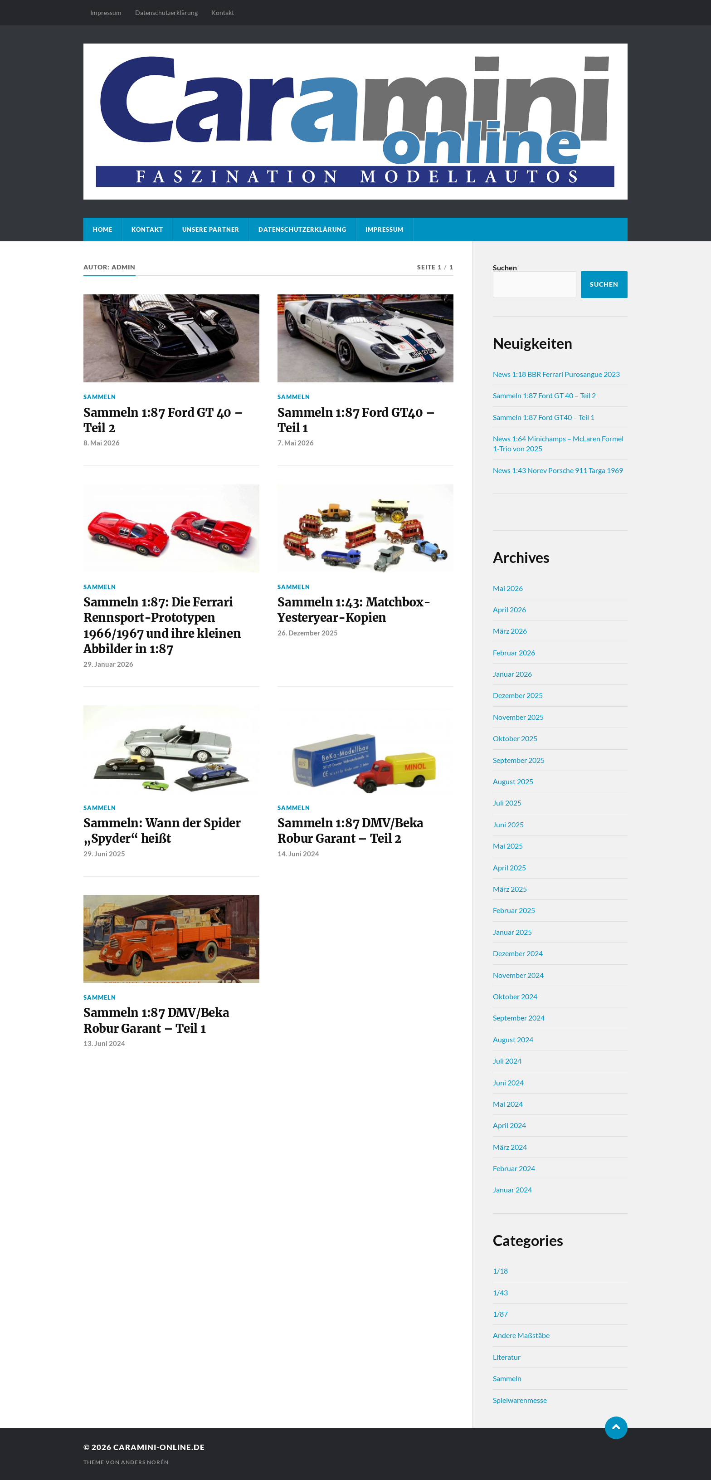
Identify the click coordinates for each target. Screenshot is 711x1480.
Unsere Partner (210, 229)
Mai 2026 (508, 588)
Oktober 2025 (515, 738)
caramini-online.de (159, 1447)
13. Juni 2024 (104, 1043)
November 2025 (518, 717)
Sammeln (99, 397)
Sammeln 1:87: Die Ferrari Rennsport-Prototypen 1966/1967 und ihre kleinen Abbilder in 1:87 (162, 625)
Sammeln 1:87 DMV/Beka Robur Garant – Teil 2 (351, 831)
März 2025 (510, 888)
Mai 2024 (508, 1103)
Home (102, 229)
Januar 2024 (512, 1189)
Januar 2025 (512, 932)
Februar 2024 (514, 1168)
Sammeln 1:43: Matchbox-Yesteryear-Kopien (354, 610)
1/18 (500, 1270)
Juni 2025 (508, 824)
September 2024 (519, 1017)
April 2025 (509, 867)
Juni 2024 (508, 1082)
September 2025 (519, 760)
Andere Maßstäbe (521, 1335)
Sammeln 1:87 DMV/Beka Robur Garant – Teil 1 (156, 1021)
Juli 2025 (507, 802)
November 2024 (518, 975)
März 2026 (510, 630)
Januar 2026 (512, 673)
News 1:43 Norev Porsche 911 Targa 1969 (558, 470)
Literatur (507, 1357)
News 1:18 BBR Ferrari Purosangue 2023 (556, 374)
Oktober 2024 (515, 996)
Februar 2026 (514, 652)
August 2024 (513, 1039)
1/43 (500, 1292)
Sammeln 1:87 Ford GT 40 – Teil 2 (163, 420)
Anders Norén (145, 1462)
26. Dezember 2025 (308, 633)
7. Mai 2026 (296, 443)
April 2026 (509, 609)
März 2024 (510, 1147)
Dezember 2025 (518, 695)
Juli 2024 (507, 1060)
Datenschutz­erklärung (166, 12)
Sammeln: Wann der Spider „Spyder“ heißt (162, 831)
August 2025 (513, 781)
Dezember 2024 (518, 953)
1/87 (500, 1313)
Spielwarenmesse (520, 1400)
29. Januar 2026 (108, 664)
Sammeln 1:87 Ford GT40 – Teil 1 (356, 420)
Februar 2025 (514, 910)
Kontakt (222, 12)
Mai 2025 (508, 845)
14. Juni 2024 (298, 854)
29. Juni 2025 (104, 854)
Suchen (505, 267)
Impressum (106, 12)
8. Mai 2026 (101, 443)
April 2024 (509, 1125)
